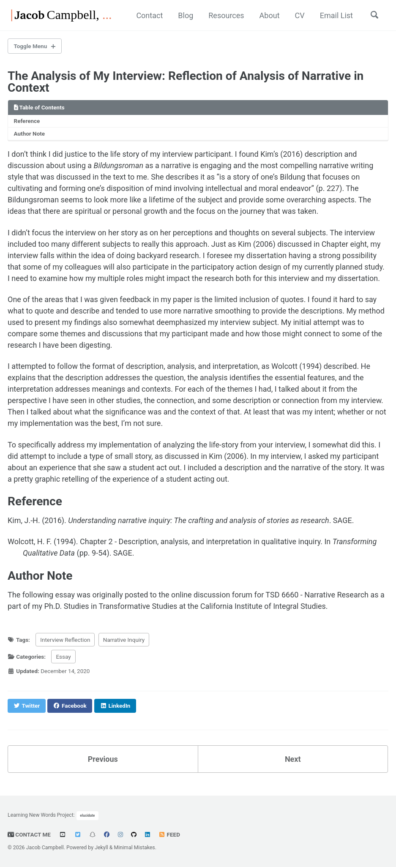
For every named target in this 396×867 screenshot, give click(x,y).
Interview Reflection (65, 639)
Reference (27, 120)
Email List (336, 15)
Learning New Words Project (41, 815)
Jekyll (101, 848)
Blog (185, 15)
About (269, 15)
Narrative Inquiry (124, 639)
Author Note (29, 133)
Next (293, 759)
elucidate (87, 815)
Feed (169, 834)
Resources (226, 15)
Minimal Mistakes (134, 848)
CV (300, 15)
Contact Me (29, 834)
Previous (103, 759)
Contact (149, 15)
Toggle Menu (30, 46)
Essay (63, 656)
